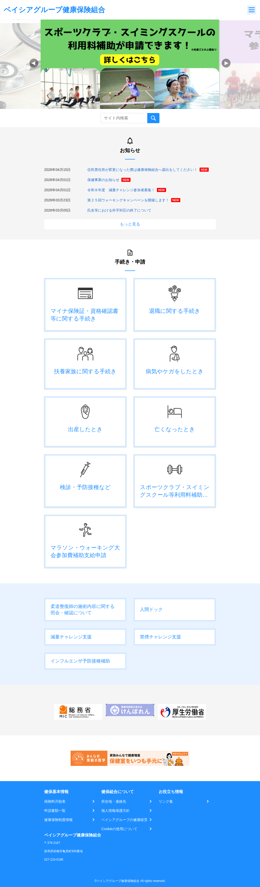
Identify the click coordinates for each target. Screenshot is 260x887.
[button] (226, 63)
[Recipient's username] (124, 118)
